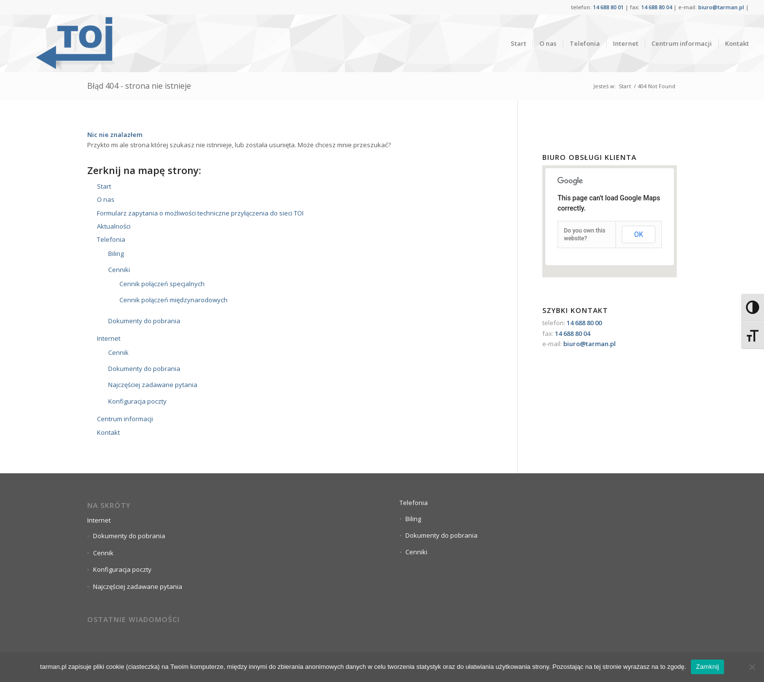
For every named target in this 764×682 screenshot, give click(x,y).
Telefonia (111, 239)
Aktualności (114, 226)
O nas (106, 199)
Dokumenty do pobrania (144, 320)
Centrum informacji (125, 418)
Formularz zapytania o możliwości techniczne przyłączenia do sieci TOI (200, 213)
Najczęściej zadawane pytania (152, 384)
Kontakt (108, 432)
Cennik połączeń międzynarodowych (173, 299)
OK (638, 234)
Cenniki (119, 269)
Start (625, 86)
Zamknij (707, 666)
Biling (116, 253)
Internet (108, 338)
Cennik (118, 352)
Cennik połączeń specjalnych (162, 283)
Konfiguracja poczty (137, 401)
